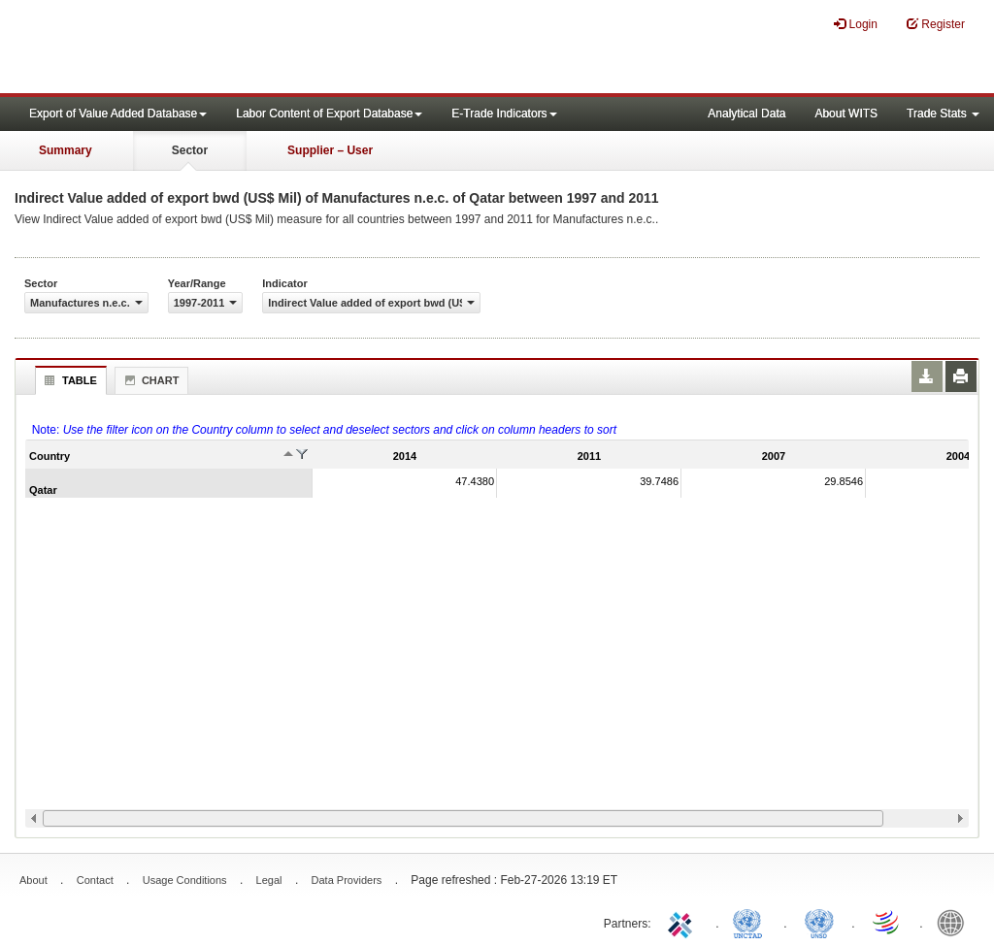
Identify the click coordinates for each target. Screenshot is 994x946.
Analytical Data (746, 113)
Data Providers (347, 880)
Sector (190, 150)
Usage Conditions (185, 880)
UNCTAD (751, 921)
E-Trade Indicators (503, 113)
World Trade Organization (887, 921)
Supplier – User (330, 150)
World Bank (955, 921)
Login (856, 23)
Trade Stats (943, 113)
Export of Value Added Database (118, 113)
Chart (149, 380)
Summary (65, 150)
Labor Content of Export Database (329, 113)
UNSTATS (819, 921)
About (33, 880)
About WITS (846, 113)
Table (68, 380)
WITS (194, 48)
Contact (95, 880)
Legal (269, 880)
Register (936, 23)
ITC (683, 921)
